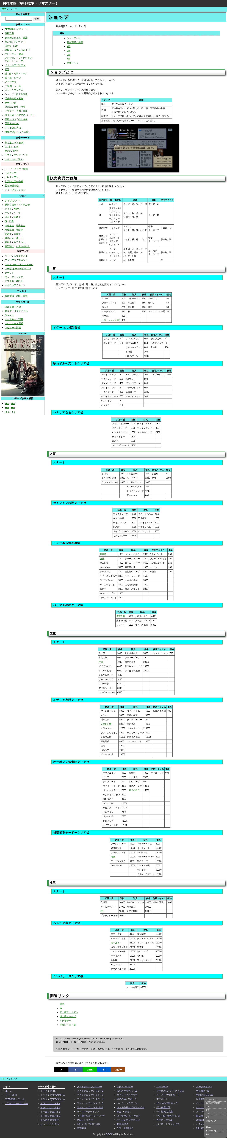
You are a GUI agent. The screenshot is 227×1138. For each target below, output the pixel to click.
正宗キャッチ (12, 123)
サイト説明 (11, 1095)
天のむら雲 (106, 724)
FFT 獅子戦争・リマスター (91, 1115)
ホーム (8, 1091)
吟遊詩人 (9, 238)
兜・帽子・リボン (18, 73)
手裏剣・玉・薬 (13, 86)
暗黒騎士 (9, 246)
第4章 (15, 151)
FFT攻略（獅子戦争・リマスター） (31, 3)
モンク (8, 213)
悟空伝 (199, 1115)
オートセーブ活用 (14, 319)
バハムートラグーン (127, 1103)
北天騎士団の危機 (14, 181)
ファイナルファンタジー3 (90, 1095)
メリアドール (26, 264)
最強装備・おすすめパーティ (20, 115)
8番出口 (200, 1128)
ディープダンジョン (15, 190)
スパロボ (200, 1111)
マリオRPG (162, 1086)
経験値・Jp (10, 50)
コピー (118, 1069)
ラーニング (10, 102)
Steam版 (9, 315)
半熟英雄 (81, 1128)
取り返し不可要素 (14, 142)
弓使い (17, 209)
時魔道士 (9, 229)
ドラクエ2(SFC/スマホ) (52, 1099)
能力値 (8, 41)
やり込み (22, 119)
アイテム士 (24, 204)
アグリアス (10, 260)
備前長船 (120, 616)
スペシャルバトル (14, 159)
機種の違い (10, 131)
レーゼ (8, 268)
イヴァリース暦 (13, 111)
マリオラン (162, 1099)
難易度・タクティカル (16, 311)
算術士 (8, 242)
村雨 (101, 662)
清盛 (113, 856)
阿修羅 (103, 554)
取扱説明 (9, 33)
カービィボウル (164, 1119)
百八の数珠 (134, 790)
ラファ (19, 277)
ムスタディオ (20, 256)
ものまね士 (19, 242)
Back (208, 1134)
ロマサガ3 (134, 1115)
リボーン (132, 1099)
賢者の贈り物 (12, 185)
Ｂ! (104, 1069)
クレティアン (12, 177)
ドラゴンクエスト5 (50, 1111)
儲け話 (8, 107)
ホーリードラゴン (21, 268)
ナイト (8, 209)
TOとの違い (24, 131)
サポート (9, 61)
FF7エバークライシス (88, 1111)
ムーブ (19, 61)
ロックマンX (202, 1107)
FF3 (7, 407)
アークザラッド (204, 1086)
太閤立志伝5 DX (204, 1095)
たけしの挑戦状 (125, 1128)
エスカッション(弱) (111, 320)
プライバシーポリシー (16, 1103)
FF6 (13, 411)
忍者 (11, 221)
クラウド (9, 272)
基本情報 (9, 296)
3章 (68, 54)
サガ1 (120, 1111)
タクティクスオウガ (127, 1095)
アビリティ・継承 (14, 54)
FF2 (13, 403)
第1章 (8, 146)
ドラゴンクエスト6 (50, 1116)
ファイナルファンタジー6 (90, 1107)
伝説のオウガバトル (127, 1090)
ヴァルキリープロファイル (130, 1107)
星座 (25, 111)
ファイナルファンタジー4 (90, 1099)
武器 (7, 69)
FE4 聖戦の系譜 (164, 1111)
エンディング (20, 155)
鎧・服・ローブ (13, 77)
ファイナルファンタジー (89, 1086)
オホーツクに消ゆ (49, 1124)
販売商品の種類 (75, 42)
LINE (90, 1069)
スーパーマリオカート (167, 1095)
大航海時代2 (202, 1090)
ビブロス (9, 281)
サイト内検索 (23, 14)
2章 (68, 50)
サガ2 (127, 1111)
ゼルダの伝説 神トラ (167, 1103)
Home (208, 1127)
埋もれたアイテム (14, 90)
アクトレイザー (125, 1086)
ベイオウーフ (12, 264)
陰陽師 (19, 229)
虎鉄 (102, 558)
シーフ (17, 213)
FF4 (13, 407)
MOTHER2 (174, 1115)
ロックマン (202, 1103)
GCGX (109, 1134)
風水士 (8, 217)
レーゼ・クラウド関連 (16, 169)
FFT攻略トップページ (16, 29)
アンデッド (19, 41)
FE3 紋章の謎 (163, 1107)
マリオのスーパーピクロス (170, 1090)
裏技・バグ (10, 119)
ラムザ (8, 256)
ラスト (8, 155)
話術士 (8, 234)
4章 (68, 59)
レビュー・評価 (13, 327)
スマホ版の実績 (13, 127)
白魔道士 (9, 225)
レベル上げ (24, 50)
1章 (68, 46)
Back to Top (211, 1131)
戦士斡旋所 (21, 94)
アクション (10, 57)
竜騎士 (17, 217)
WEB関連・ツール (14, 1099)
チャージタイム (13, 37)
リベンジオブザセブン (128, 1119)
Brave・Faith (11, 46)
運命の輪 (121, 1099)
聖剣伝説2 (82, 1124)
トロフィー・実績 (14, 323)
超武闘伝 (200, 1119)
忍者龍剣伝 (202, 1099)
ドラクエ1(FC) (48, 1091)
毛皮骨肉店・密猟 (14, 98)
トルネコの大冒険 (49, 1120)
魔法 (25, 37)
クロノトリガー (85, 1119)
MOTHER (161, 1115)
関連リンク (72, 63)
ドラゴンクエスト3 (50, 1103)
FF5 (7, 411)
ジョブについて (13, 200)
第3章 (8, 151)
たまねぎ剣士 (23, 246)
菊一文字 (115, 942)
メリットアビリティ (15, 65)
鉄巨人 (19, 281)
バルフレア (10, 173)
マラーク (9, 277)
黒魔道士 (20, 225)
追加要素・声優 (13, 307)
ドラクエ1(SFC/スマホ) (52, 1095)
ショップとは (74, 38)
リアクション (25, 57)
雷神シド (22, 260)
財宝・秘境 (19, 107)
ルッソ (21, 285)
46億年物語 (122, 1124)
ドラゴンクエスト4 (50, 1107)
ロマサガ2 (122, 1115)
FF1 (7, 403)
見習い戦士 (10, 204)
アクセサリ (10, 81)
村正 (103, 911)
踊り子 (19, 238)
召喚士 (17, 234)
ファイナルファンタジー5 (90, 1103)
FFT (4, 9)
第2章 (15, 146)
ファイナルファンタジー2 (90, 1090)
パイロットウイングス (167, 1124)
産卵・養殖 (21, 296)
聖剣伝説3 (94, 1124)
